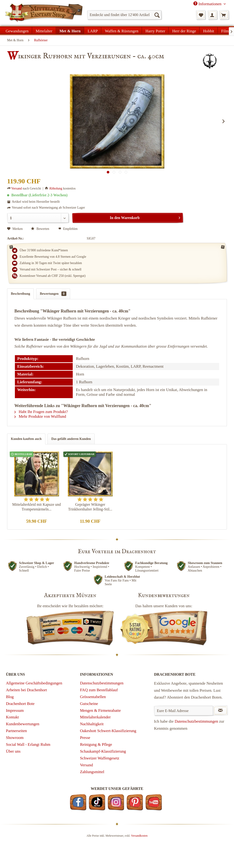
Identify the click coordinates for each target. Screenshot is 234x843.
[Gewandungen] (17, 30)
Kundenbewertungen (22, 724)
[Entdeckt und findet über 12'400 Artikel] (124, 15)
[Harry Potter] (155, 30)
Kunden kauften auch (26, 439)
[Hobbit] (209, 30)
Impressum (15, 710)
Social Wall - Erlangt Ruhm (28, 744)
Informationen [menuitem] (207, 3)
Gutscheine (89, 703)
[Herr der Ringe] (184, 30)
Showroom (15, 737)
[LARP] (92, 30)
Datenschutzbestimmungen (101, 683)
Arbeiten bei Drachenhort (26, 690)
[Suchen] (157, 15)
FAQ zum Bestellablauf (99, 690)
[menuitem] (124, 15)
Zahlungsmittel (92, 772)
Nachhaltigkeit (92, 724)
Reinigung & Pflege (96, 744)
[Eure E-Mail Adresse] (183, 711)
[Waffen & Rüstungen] (121, 30)
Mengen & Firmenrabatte (100, 710)
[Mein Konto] (212, 15)
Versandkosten (139, 835)
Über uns (13, 751)
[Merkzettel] (200, 15)
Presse (85, 737)
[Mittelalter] (44, 30)
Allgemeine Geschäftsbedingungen (34, 683)
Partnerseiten (16, 731)
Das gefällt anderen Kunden (71, 439)
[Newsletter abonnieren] (220, 711)
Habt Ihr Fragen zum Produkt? (41, 411)
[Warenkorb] (224, 15)
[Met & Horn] (70, 30)
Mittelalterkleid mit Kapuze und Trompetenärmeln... (36, 506)
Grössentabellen (93, 697)
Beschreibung (20, 293)
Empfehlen (68, 229)
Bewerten (40, 229)
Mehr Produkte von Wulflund (40, 416)
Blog (10, 697)
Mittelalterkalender (95, 717)
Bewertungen (53, 293)
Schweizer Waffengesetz (99, 758)
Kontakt (12, 717)
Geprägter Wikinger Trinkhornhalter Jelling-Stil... (90, 506)
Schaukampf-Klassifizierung (103, 751)
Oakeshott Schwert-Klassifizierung (108, 731)
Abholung (55, 188)
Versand (16, 188)
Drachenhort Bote (20, 703)
